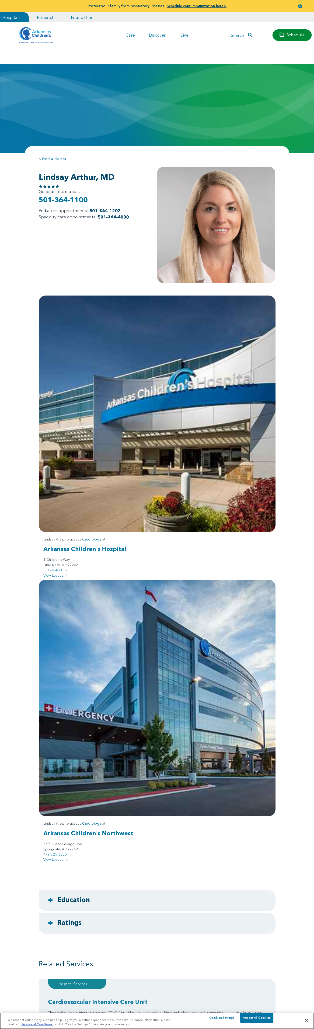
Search (237, 35)
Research (46, 17)
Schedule (295, 35)
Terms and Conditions (36, 1024)
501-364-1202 (105, 210)
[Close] (306, 1020)
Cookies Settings (221, 1020)
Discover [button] (157, 35)
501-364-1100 (63, 200)
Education (73, 496)
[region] (157, 1020)
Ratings (69, 519)
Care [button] (130, 35)
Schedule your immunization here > (197, 6)
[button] (300, 6)
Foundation (82, 17)
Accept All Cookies (257, 1020)
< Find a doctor (53, 159)
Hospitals (11, 17)
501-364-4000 (113, 217)
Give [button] (184, 35)
